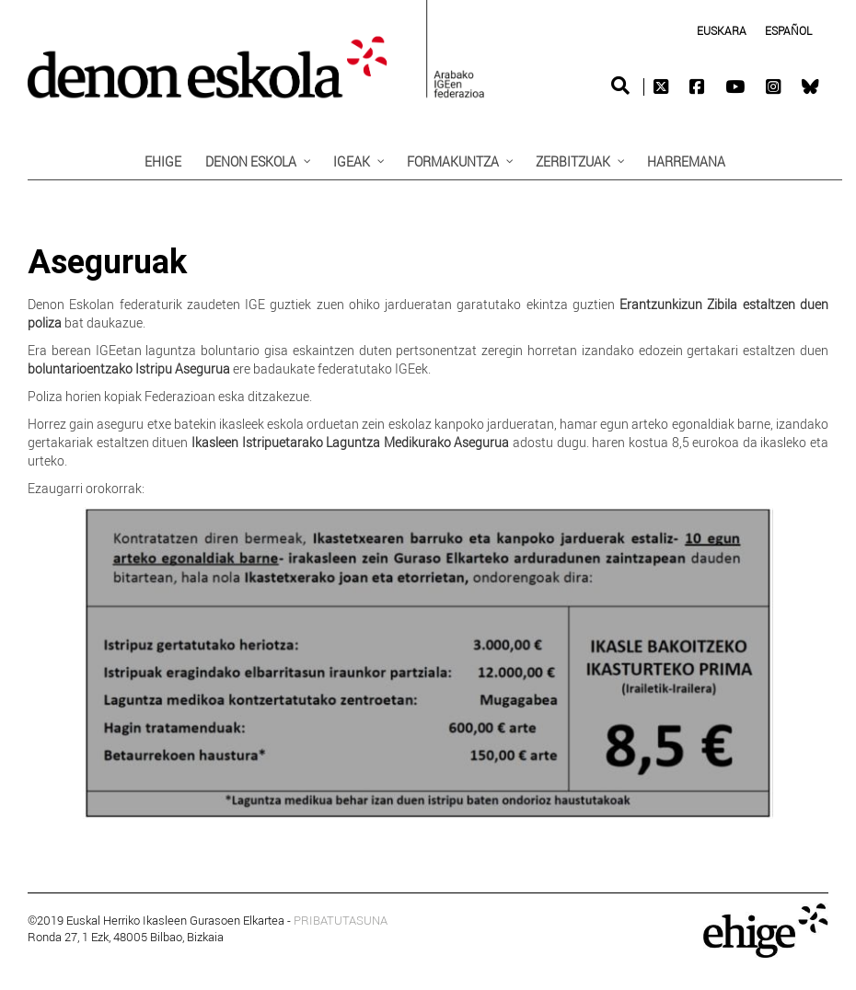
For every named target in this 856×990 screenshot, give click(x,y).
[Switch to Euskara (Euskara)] (722, 29)
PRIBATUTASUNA (341, 920)
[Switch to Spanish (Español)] (788, 29)
